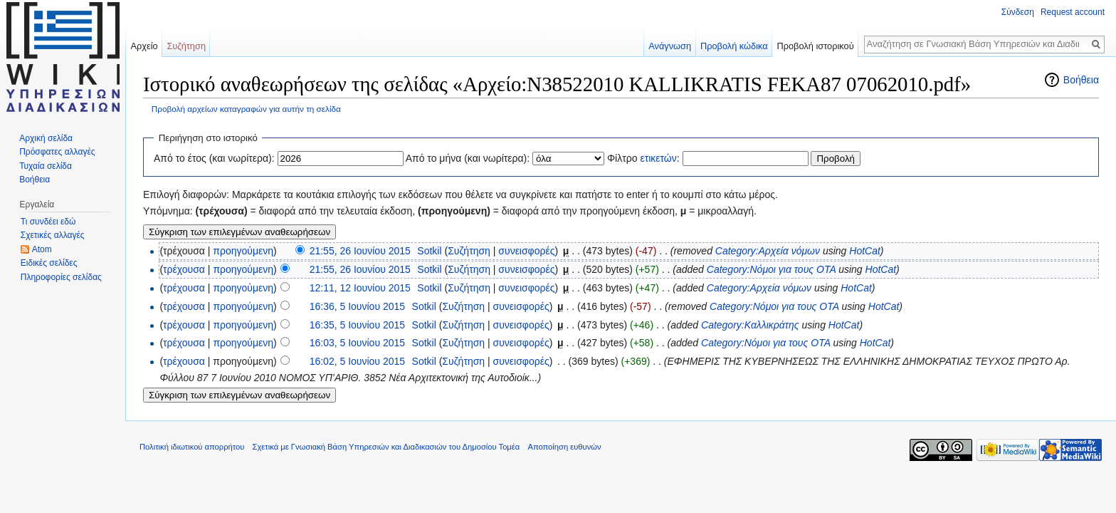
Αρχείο (143, 46)
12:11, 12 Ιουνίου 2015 (360, 288)
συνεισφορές (526, 250)
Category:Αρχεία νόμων (767, 250)
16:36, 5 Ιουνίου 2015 (357, 306)
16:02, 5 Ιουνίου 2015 (357, 361)
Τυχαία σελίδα (45, 166)
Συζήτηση (469, 250)
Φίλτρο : (643, 158)
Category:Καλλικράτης (750, 325)
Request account (1073, 12)
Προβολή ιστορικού (815, 46)
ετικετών (658, 158)
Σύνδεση (1017, 12)
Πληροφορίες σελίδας (61, 277)
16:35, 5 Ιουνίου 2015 (357, 325)
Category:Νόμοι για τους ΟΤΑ (771, 269)
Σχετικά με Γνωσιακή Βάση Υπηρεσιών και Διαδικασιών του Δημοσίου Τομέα (386, 446)
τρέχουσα (184, 269)
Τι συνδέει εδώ (48, 222)
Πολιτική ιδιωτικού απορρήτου (192, 446)
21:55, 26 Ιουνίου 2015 (360, 250)
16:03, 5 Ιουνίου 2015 (357, 342)
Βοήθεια (1081, 80)
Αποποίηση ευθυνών (564, 446)
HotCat (864, 250)
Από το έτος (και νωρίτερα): (214, 158)
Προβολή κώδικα (734, 46)
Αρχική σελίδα (46, 138)
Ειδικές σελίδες (49, 263)
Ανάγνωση (669, 46)
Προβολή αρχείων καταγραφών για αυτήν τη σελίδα (246, 108)
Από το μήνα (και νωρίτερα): (468, 158)
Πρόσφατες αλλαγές (57, 152)
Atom (42, 249)
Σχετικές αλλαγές (53, 235)
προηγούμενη (243, 250)
